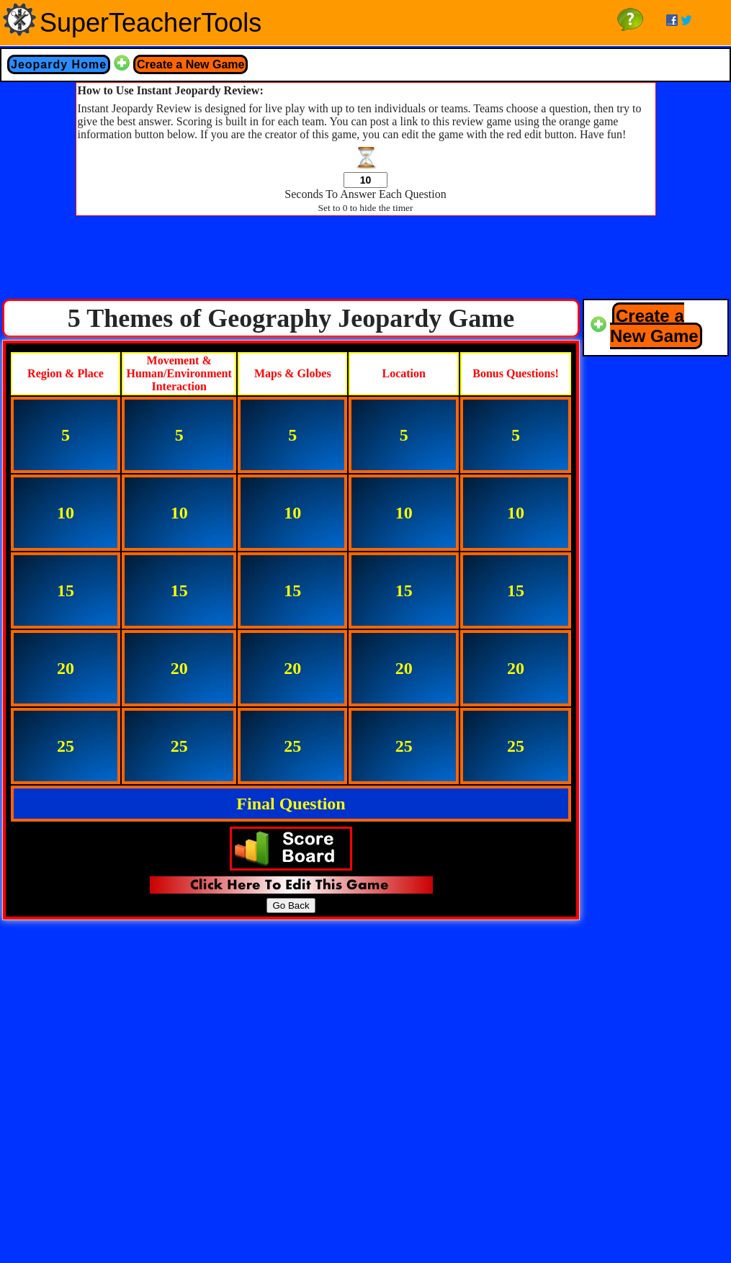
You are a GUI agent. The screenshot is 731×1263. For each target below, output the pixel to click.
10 (65, 512)
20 (65, 668)
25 (65, 746)
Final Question (290, 803)
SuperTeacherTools (150, 22)
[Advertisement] (366, 261)
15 (65, 590)
